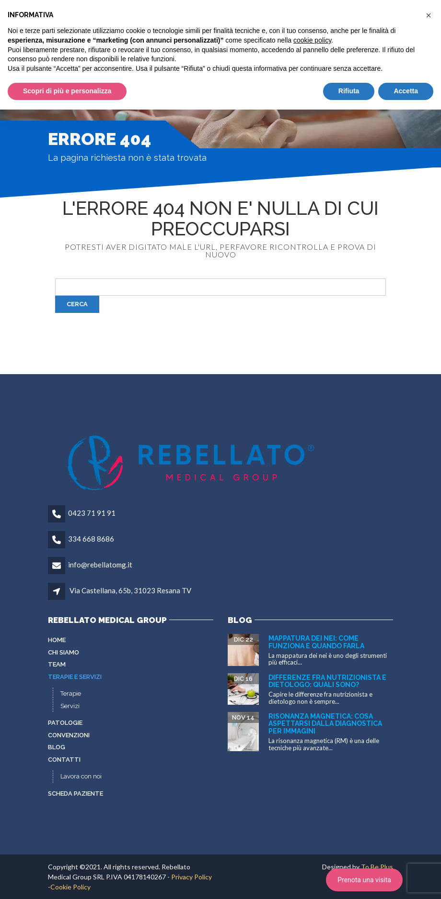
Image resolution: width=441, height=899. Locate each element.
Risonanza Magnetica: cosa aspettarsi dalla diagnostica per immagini (325, 723)
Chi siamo (63, 652)
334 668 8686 (91, 538)
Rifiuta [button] (349, 91)
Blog (56, 747)
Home (57, 640)
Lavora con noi (81, 776)
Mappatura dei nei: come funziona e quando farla (316, 641)
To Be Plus (377, 867)
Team (57, 664)
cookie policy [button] (312, 40)
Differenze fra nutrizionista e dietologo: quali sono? (327, 681)
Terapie (70, 693)
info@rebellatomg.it (100, 564)
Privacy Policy (191, 877)
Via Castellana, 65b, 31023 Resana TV (130, 590)
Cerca (77, 304)
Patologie (65, 722)
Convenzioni (69, 735)
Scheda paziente (75, 793)
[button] (428, 15)
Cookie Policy (70, 887)
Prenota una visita (364, 880)
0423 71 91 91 (92, 513)
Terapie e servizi (75, 676)
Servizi (70, 706)
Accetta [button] (406, 91)
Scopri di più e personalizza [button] (67, 91)
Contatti (64, 759)
